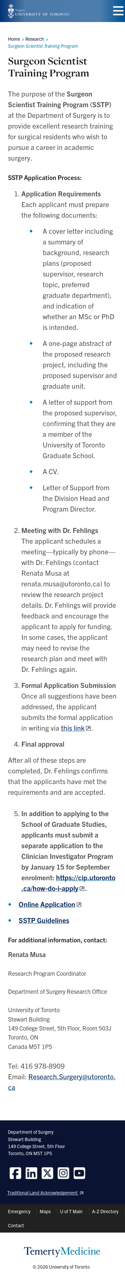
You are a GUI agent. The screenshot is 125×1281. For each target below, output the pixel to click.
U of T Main (71, 1211)
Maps (45, 1211)
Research (34, 39)
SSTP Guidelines (44, 920)
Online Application (47, 904)
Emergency (19, 1211)
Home (14, 39)
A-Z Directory (105, 1211)
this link (73, 727)
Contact (16, 1225)
